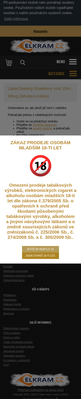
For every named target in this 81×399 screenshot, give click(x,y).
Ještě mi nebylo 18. (40, 249)
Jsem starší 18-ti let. (40, 255)
